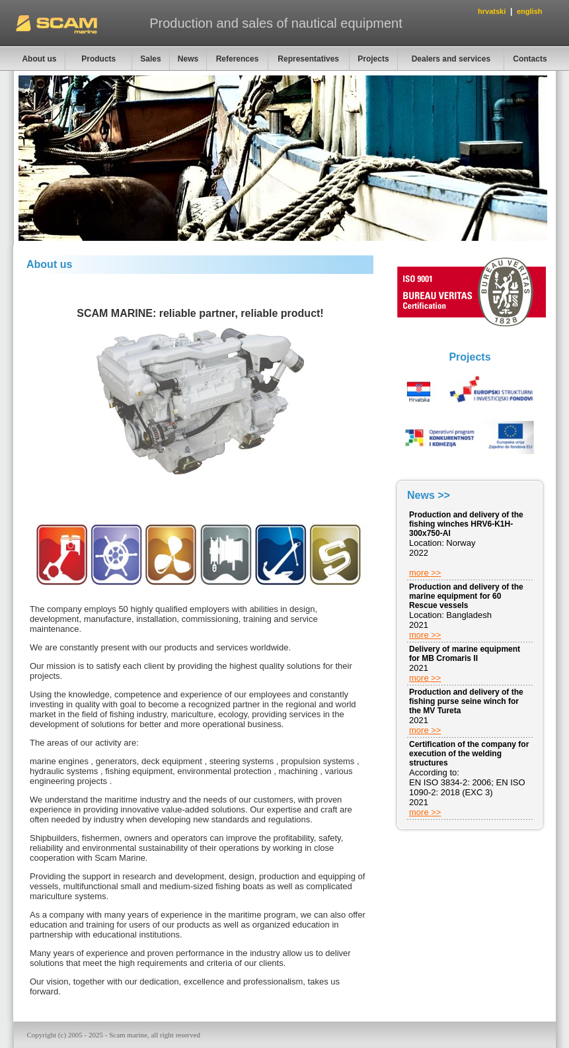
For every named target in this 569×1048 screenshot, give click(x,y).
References (237, 59)
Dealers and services (451, 59)
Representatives (308, 59)
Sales (150, 59)
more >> (425, 573)
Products (98, 59)
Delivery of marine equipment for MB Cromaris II (464, 653)
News (188, 59)
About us (39, 59)
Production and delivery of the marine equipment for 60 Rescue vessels (466, 596)
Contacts (530, 59)
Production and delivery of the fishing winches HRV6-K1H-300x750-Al (466, 524)
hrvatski (492, 11)
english (530, 11)
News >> (428, 495)
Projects (373, 59)
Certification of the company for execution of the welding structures (469, 753)
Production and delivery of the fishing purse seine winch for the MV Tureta (466, 701)
